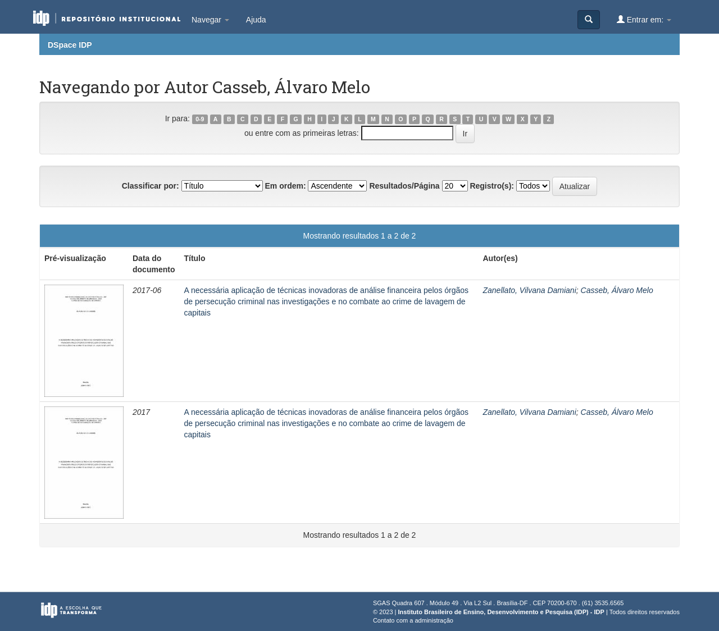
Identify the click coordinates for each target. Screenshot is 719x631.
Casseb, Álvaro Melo (617, 290)
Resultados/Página (404, 185)
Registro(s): (492, 185)
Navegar (210, 19)
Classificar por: (150, 185)
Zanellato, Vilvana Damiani (529, 290)
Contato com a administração (413, 620)
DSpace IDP (70, 44)
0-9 (199, 119)
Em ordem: (285, 185)
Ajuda (256, 19)
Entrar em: (644, 19)
